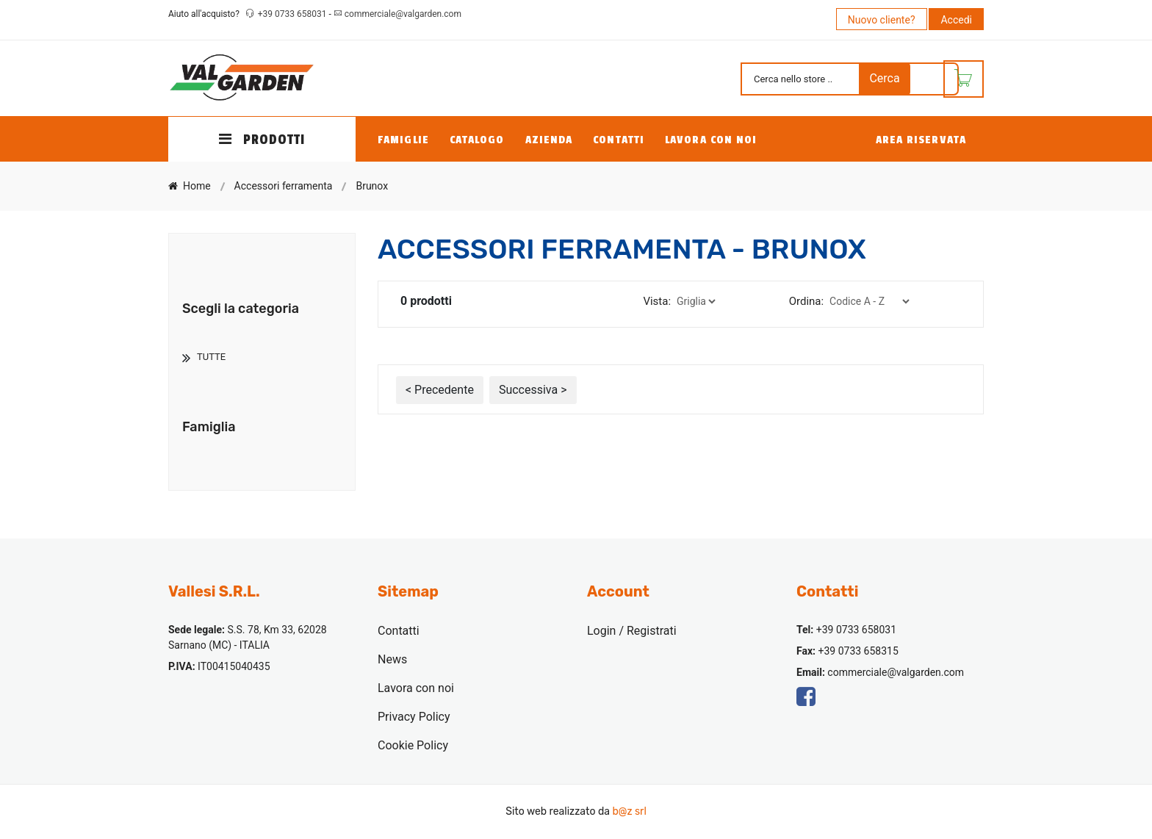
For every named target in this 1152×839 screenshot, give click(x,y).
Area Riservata (921, 140)
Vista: (657, 301)
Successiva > (533, 390)
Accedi (956, 20)
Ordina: (806, 301)
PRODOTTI (262, 140)
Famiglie (403, 140)
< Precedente (440, 390)
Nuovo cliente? (881, 20)
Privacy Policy (414, 717)
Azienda (549, 140)
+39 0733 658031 (293, 14)
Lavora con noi (711, 140)
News (392, 659)
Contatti (618, 140)
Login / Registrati (632, 631)
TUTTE (211, 356)
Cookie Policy (413, 745)
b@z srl (629, 811)
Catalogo (477, 140)
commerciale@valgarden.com (403, 14)
